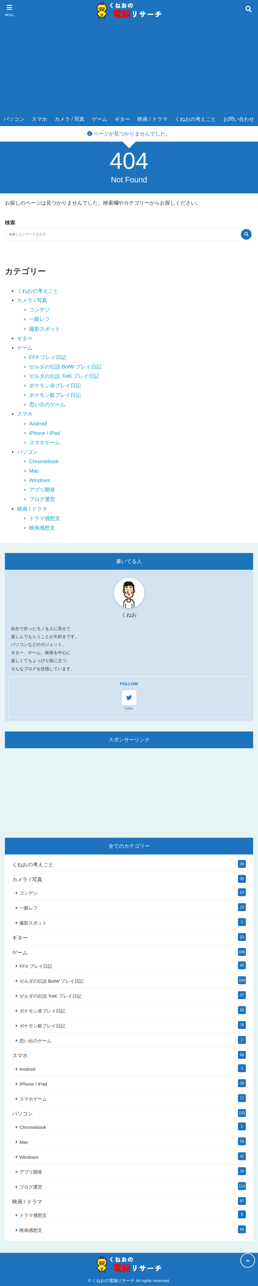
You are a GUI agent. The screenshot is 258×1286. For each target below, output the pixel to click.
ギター (122, 119)
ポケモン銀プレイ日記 (55, 395)
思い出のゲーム (47, 404)
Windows (39, 480)
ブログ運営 (42, 499)
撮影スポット (44, 329)
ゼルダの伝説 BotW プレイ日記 (65, 367)
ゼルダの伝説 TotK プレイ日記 (64, 376)
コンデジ (39, 310)
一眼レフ (39, 319)
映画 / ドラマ (152, 119)
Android (38, 424)
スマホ (39, 119)
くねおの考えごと (195, 119)
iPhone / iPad (44, 433)
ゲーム (99, 119)
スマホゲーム (44, 443)
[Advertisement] (129, 67)
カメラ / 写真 (69, 119)
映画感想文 (42, 528)
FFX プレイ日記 (47, 357)
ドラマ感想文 (44, 518)
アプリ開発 (42, 490)
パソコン (14, 119)
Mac (34, 471)
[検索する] (246, 234)
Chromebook (44, 461)
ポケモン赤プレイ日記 (55, 386)
